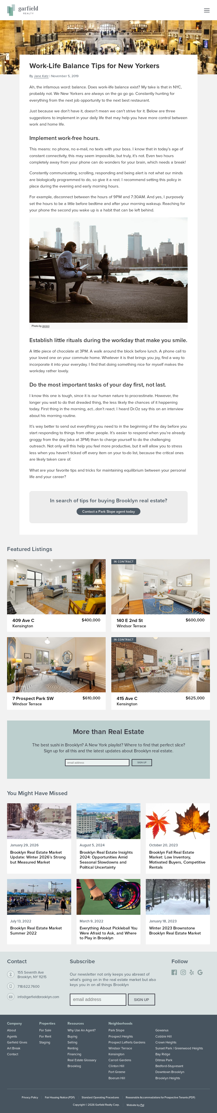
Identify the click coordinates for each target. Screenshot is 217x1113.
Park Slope (116, 1030)
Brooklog (74, 1066)
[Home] (22, 10)
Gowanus (161, 1030)
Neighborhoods (120, 1023)
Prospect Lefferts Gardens (126, 1042)
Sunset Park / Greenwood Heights (179, 1048)
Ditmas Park (163, 1060)
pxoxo (45, 326)
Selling (72, 1042)
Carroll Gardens (119, 1060)
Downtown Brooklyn (169, 1072)
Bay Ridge (162, 1054)
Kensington (116, 1054)
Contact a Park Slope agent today (108, 511)
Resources (76, 1023)
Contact (12, 1054)
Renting (73, 1048)
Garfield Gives (17, 1042)
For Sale (45, 1030)
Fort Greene (116, 1072)
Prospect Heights (120, 1036)
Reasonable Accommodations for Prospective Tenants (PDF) (160, 1097)
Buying (72, 1036)
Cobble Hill (163, 1036)
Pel (142, 1105)
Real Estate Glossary (82, 1060)
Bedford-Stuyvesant (169, 1066)
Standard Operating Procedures (100, 1097)
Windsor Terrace (120, 1048)
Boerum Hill (116, 1078)
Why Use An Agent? (82, 1030)
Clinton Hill (116, 1066)
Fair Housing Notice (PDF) (60, 1097)
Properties (47, 1023)
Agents (12, 1036)
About (11, 1030)
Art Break (13, 1048)
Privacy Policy (30, 1097)
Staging (44, 1042)
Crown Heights (165, 1042)
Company (14, 1023)
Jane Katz (41, 75)
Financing (74, 1054)
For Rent (45, 1036)
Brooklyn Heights (167, 1078)
